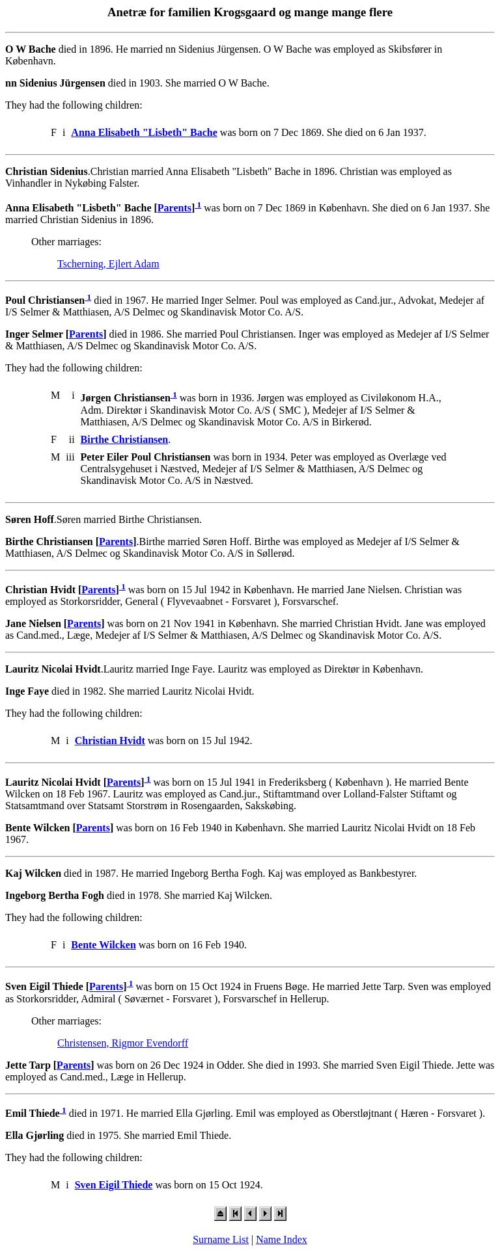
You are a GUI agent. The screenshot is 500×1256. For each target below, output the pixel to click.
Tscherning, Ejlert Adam (108, 263)
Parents (174, 207)
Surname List (221, 1239)
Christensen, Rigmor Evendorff (122, 1043)
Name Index (281, 1239)
